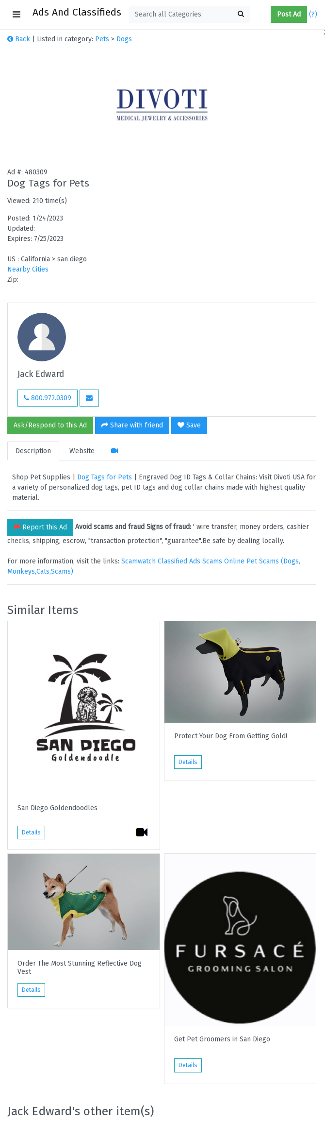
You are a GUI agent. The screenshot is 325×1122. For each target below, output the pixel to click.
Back (18, 39)
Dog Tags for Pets (104, 477)
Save (189, 425)
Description (33, 451)
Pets (102, 39)
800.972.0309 (47, 398)
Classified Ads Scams (191, 561)
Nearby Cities (28, 269)
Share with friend (132, 425)
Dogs (124, 39)
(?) (313, 14)
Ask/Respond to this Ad (50, 425)
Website (82, 451)
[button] (267, 14)
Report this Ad (40, 527)
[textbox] (189, 14)
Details (31, 832)
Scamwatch (138, 561)
